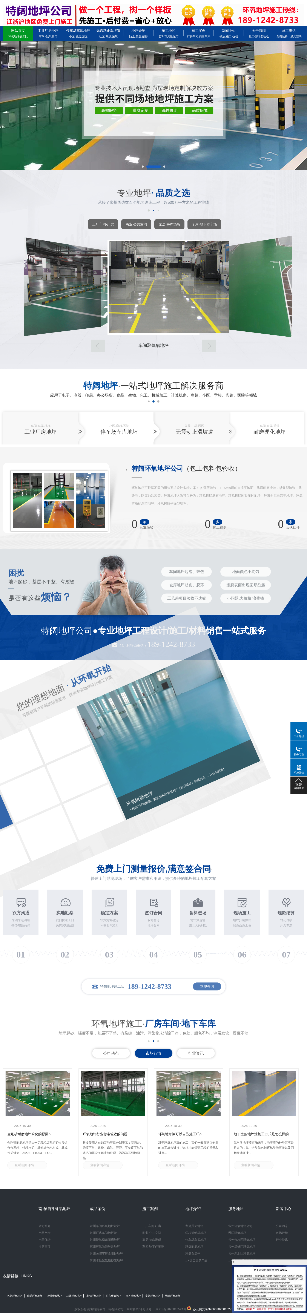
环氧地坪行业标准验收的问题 (105, 1134)
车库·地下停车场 (204, 224)
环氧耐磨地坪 (194, 1246)
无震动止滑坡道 (108, 33)
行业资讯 (196, 1053)
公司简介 (44, 1226)
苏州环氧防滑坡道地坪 (105, 1246)
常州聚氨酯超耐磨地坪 (105, 1239)
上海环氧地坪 (94, 1295)
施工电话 (289, 33)
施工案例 (199, 33)
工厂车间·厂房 (103, 224)
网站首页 (18, 33)
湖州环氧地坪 (54, 1295)
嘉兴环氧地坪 (133, 1295)
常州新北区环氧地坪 (241, 1253)
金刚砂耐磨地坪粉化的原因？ (29, 1134)
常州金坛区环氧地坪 (241, 1239)
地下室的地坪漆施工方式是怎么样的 (261, 1134)
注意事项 (44, 1246)
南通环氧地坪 (35, 1295)
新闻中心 (229, 33)
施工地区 (169, 33)
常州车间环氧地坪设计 (105, 1226)
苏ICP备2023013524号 (170, 1309)
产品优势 (44, 1239)
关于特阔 (259, 33)
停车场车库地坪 (78, 33)
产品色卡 (44, 1233)
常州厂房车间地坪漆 (103, 1233)
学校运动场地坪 (195, 1233)
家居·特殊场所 (169, 224)
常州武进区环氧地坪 (241, 1246)
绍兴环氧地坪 (113, 1295)
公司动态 (111, 1053)
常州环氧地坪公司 (240, 1226)
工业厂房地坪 (48, 33)
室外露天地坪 (194, 1226)
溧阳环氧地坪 (237, 1233)
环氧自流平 (192, 1253)
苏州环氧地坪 (15, 1295)
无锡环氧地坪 (173, 1295)
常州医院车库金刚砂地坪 (106, 1253)
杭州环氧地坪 (74, 1295)
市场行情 (153, 1053)
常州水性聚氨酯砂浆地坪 (106, 1260)
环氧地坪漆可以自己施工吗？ (180, 1134)
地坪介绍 (138, 33)
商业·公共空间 (136, 224)
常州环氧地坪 (153, 1295)
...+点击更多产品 (196, 1260)
